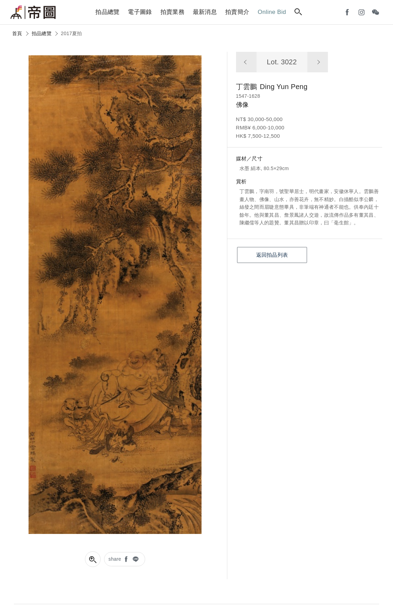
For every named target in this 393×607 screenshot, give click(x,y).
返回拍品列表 (272, 255)
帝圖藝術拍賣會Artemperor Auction (33, 12)
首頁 (17, 33)
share (115, 559)
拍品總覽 (42, 33)
